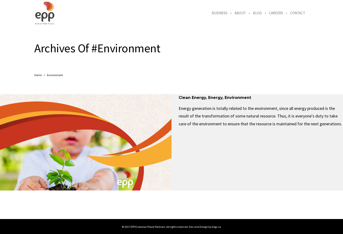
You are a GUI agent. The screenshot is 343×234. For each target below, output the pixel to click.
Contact (297, 13)
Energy (215, 97)
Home (38, 75)
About (240, 13)
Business (219, 13)
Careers (276, 13)
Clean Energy (192, 97)
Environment (238, 97)
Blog (257, 13)
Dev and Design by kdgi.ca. (205, 227)
